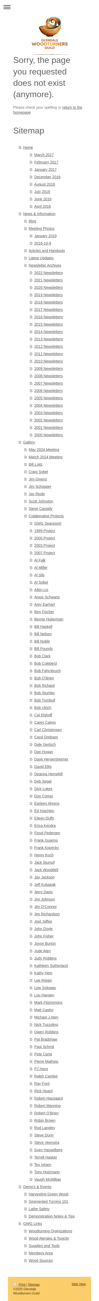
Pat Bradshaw (45, 1039)
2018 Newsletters (48, 302)
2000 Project (44, 538)
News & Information (39, 214)
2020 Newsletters (48, 287)
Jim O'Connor (45, 907)
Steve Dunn (44, 1135)
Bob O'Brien (44, 678)
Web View (79, 1284)
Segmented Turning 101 (48, 1201)
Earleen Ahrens (47, 803)
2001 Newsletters (48, 427)
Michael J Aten (46, 1017)
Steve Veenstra (46, 1142)
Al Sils (39, 575)
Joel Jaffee (43, 921)
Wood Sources (41, 1260)
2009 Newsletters (48, 368)
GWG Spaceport (48, 523)
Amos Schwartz (47, 597)
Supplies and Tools (44, 1246)
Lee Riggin (43, 980)
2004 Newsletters (48, 405)
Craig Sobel (38, 472)
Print (19, 1285)
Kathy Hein (43, 973)
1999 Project (44, 531)
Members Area (41, 1253)
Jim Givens (38, 479)
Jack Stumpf (44, 862)
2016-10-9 (42, 243)
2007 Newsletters (48, 383)
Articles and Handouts (47, 251)
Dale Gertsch (45, 744)
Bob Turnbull (44, 700)
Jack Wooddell (46, 870)
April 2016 (42, 206)
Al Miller (41, 567)
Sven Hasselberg (48, 1150)
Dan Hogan (43, 752)
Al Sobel (41, 582)
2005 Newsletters (48, 398)
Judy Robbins (45, 958)
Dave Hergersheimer (51, 759)
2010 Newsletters (48, 361)
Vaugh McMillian (47, 1179)
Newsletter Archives (45, 265)
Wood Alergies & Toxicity (49, 1238)
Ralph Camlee (46, 1076)
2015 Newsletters (48, 324)
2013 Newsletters (48, 339)
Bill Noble (42, 641)
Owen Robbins (46, 1032)
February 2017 (46, 162)
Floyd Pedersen (47, 833)
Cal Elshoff (43, 715)
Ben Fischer (44, 612)
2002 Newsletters (48, 420)
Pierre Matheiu (46, 1061)
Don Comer (43, 796)
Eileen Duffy (44, 818)
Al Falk (40, 560)
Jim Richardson (47, 914)
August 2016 (44, 184)
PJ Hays (41, 1069)
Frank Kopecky (46, 848)
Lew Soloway (45, 988)
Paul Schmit (44, 1047)
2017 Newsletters (48, 309)
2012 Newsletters (48, 346)
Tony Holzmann (47, 1172)
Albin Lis (41, 590)
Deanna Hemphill (48, 774)
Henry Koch (44, 855)
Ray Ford (42, 1083)
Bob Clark (42, 656)
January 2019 (45, 236)
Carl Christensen (48, 730)
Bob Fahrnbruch (47, 671)
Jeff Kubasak (45, 884)
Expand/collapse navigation (49, 7)
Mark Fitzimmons (48, 1002)
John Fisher (44, 936)
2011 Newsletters (48, 354)
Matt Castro (43, 1010)
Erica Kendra (45, 825)
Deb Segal (42, 781)
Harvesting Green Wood (48, 1194)
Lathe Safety (39, 1209)
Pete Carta (43, 1054)
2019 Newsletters (48, 295)
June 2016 (42, 199)
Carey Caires (45, 722)
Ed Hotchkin (44, 811)
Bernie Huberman (48, 619)
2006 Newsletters (48, 391)
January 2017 (45, 169)
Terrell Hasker (45, 1157)
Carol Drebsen (46, 737)
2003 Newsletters (48, 413)
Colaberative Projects (46, 516)
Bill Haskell (43, 626)
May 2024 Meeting (44, 450)
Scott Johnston (41, 501)
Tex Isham (42, 1165)
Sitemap (34, 1285)
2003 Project (44, 545)
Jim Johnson (44, 899)
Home (28, 147)
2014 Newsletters (48, 332)
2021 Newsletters (48, 280)
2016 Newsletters (48, 317)
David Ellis (42, 766)
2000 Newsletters (48, 435)
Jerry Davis (43, 892)
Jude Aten (42, 951)
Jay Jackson (44, 877)
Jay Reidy (37, 494)
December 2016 (47, 177)
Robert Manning (47, 1106)
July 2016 (42, 192)
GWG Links (32, 1223)
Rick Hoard (43, 1091)
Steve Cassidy (40, 509)
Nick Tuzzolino (46, 1024)
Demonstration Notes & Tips (52, 1216)
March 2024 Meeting (46, 457)
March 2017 (44, 155)
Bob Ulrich (42, 708)
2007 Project (44, 553)
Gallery (29, 442)
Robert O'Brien (46, 1113)
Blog (32, 221)
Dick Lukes (43, 789)
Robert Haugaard (48, 1098)
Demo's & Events (37, 1187)
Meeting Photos (41, 228)
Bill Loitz (36, 464)
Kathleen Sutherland (51, 966)
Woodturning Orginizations (50, 1231)
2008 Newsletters (48, 376)
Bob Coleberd (45, 663)
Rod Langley (44, 1128)
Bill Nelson (43, 634)
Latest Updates (41, 258)
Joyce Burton (45, 943)
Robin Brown (44, 1120)
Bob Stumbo (44, 693)
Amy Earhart (44, 604)
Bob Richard (44, 685)
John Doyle (43, 929)
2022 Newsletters (48, 273)
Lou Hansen (44, 995)
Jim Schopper (40, 486)
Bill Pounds (43, 649)
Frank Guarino (46, 840)
